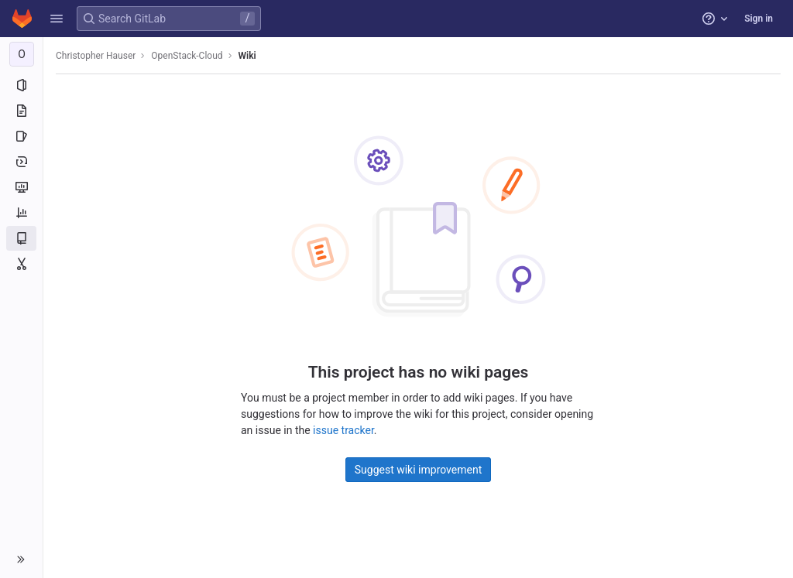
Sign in (758, 18)
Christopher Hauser (96, 55)
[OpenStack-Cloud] (21, 54)
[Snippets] (21, 263)
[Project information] (21, 85)
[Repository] (21, 110)
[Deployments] (21, 161)
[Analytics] (21, 212)
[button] (56, 18)
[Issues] (21, 136)
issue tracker (343, 430)
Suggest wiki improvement (418, 469)
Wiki (247, 55)
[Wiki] (21, 238)
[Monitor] (21, 187)
